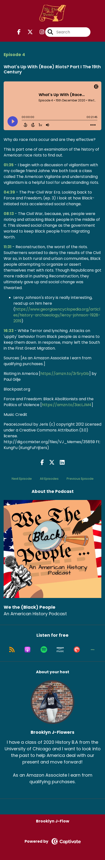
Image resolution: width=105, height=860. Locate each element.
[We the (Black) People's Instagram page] (39, 32)
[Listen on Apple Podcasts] (27, 649)
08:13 (9, 213)
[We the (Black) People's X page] (27, 32)
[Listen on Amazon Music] (60, 649)
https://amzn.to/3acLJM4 (66, 405)
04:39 (9, 192)
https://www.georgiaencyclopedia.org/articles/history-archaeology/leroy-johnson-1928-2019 (56, 315)
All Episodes (49, 479)
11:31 (7, 247)
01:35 (9, 165)
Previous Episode (80, 479)
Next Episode (22, 479)
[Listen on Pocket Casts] (76, 649)
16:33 (9, 330)
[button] (92, 649)
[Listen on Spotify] (43, 649)
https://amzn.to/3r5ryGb (64, 373)
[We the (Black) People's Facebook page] (19, 32)
